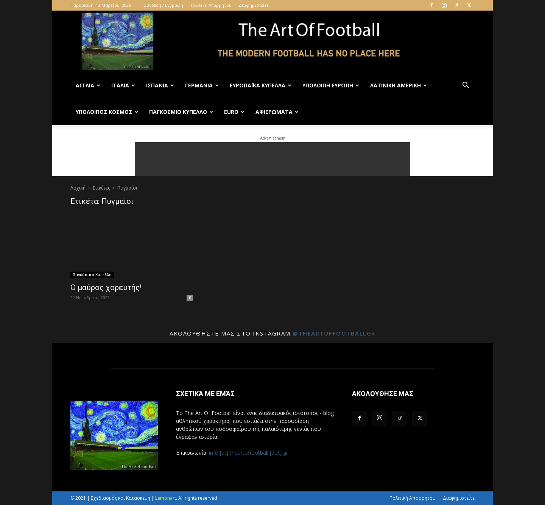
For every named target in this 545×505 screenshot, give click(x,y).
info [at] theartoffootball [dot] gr (248, 452)
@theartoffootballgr (334, 333)
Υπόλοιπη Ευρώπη (330, 85)
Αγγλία (88, 85)
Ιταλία (123, 85)
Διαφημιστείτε (254, 5)
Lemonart (165, 498)
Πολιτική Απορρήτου (210, 5)
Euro (234, 111)
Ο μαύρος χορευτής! (106, 287)
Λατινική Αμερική (398, 85)
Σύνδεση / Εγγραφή (163, 5)
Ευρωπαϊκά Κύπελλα (260, 85)
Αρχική (78, 188)
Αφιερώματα (277, 111)
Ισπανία (160, 85)
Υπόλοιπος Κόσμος (107, 111)
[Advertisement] (272, 159)
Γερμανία (202, 85)
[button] (465, 86)
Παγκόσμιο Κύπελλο (181, 111)
